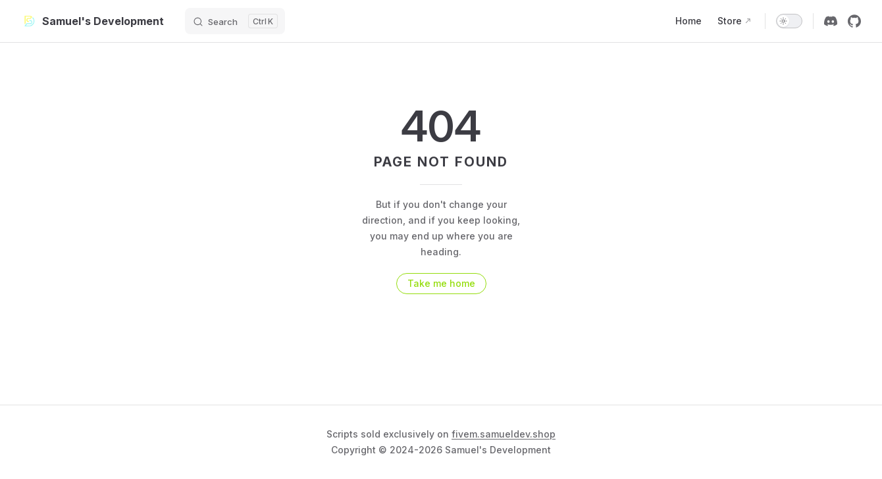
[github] (854, 21)
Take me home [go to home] (441, 283)
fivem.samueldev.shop (504, 434)
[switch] (789, 21)
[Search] (235, 21)
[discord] (831, 21)
